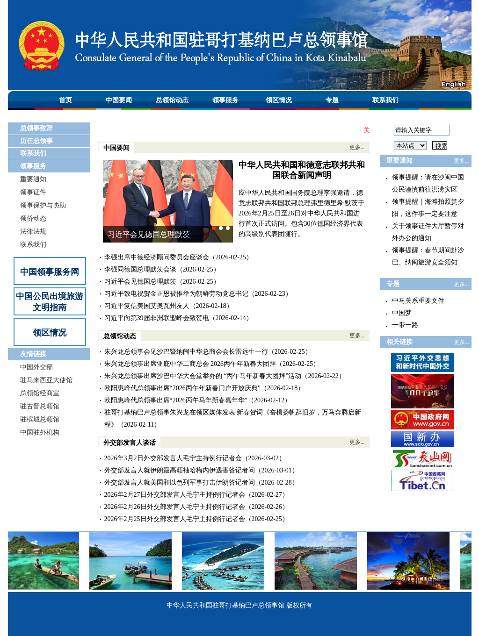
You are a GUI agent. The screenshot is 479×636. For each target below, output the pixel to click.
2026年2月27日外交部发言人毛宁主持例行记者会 (174, 494)
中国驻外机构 (39, 432)
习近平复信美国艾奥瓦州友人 (146, 305)
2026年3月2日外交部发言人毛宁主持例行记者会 (173, 458)
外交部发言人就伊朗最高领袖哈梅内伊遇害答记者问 (179, 470)
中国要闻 (119, 100)
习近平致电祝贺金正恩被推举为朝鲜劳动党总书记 (176, 293)
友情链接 (33, 353)
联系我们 (385, 100)
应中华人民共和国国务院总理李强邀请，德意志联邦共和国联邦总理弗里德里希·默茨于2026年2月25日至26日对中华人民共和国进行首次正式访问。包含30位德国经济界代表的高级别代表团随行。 (302, 213)
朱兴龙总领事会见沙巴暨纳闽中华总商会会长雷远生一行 (186, 351)
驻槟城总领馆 (39, 419)
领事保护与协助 (43, 205)
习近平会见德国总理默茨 (149, 234)
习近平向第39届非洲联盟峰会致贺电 (156, 318)
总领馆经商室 (39, 393)
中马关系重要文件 (418, 300)
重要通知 (33, 179)
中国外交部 (36, 367)
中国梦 (402, 312)
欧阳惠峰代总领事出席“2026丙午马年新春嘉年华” (175, 400)
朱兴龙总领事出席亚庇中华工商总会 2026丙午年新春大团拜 (190, 363)
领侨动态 (33, 218)
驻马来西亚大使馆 (46, 380)
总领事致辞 (36, 128)
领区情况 (279, 100)
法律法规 (33, 231)
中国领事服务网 (49, 272)
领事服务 (225, 100)
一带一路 (405, 325)
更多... (357, 147)
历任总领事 (36, 140)
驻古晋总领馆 (39, 406)
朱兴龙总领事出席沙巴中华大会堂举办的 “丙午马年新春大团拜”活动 (203, 375)
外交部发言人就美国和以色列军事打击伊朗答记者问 (179, 482)
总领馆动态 (172, 100)
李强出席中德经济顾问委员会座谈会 (156, 257)
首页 (65, 100)
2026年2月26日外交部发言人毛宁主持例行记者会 (174, 506)
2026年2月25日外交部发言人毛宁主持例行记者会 (174, 518)
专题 (332, 100)
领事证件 (33, 192)
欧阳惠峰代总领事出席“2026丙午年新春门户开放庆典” (182, 388)
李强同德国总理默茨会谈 (140, 269)
